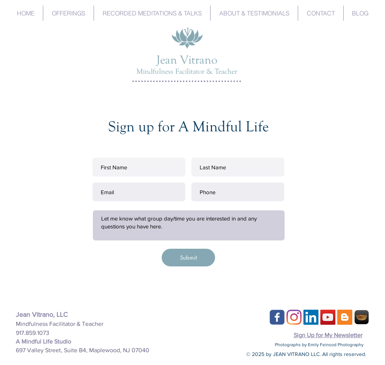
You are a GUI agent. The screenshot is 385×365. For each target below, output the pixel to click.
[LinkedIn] (310, 317)
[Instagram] (294, 317)
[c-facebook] (277, 317)
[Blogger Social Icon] (344, 317)
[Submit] (188, 257)
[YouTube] (327, 317)
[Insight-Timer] (361, 317)
